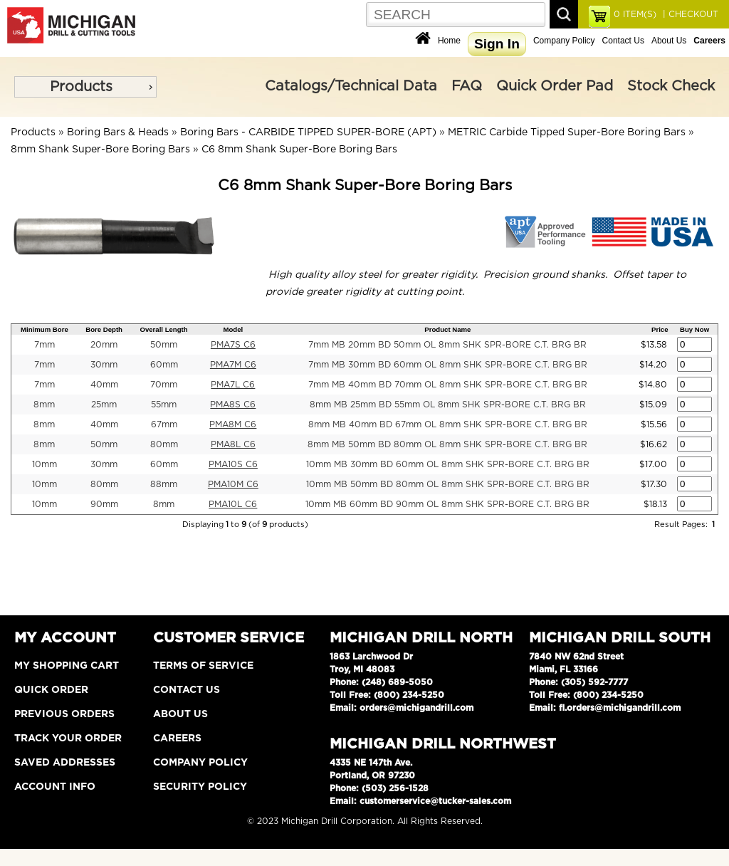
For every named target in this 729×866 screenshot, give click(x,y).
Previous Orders (64, 714)
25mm (104, 404)
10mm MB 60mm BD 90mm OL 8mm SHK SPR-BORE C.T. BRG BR (447, 504)
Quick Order (51, 690)
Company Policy (564, 41)
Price (659, 329)
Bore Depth (103, 329)
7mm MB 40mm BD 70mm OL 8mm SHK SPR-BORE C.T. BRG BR (447, 384)
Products (81, 87)
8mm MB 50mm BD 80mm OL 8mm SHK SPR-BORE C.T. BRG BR (447, 444)
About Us (668, 41)
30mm (103, 364)
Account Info (54, 787)
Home (449, 41)
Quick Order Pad (554, 86)
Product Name (447, 329)
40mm (104, 384)
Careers (177, 739)
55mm (164, 404)
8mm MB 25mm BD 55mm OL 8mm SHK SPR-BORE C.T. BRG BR (448, 404)
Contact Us (623, 41)
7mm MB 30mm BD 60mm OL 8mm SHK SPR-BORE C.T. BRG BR (447, 364)
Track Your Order (68, 739)
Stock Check (671, 86)
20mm (103, 344)
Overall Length (163, 329)
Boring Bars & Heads (118, 132)
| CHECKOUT (689, 14)
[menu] (85, 87)
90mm (104, 504)
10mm (44, 464)
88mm (163, 484)
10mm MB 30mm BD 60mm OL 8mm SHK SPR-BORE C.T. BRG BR (447, 464)
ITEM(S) (635, 14)
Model (233, 329)
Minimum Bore (44, 329)
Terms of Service (203, 666)
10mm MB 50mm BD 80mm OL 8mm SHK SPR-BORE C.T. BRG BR (447, 484)
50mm (163, 344)
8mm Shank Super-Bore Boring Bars (100, 150)
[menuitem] (85, 87)
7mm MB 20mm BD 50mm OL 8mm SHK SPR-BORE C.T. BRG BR (447, 344)
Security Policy (200, 787)
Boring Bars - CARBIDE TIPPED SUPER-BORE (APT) (308, 132)
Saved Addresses (64, 763)
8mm (44, 404)
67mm (164, 424)
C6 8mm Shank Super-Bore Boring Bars (299, 150)
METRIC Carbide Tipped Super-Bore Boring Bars (567, 132)
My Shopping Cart (66, 666)
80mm (164, 444)
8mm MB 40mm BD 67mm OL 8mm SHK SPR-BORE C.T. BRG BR (447, 424)
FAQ (466, 86)
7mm (44, 344)
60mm (164, 364)
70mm (163, 384)
